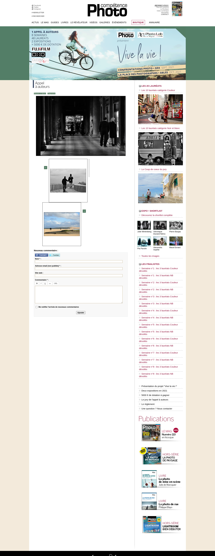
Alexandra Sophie (160, 243)
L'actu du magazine (160, 488)
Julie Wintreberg (143, 227)
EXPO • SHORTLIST (160, 207)
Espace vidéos (99, 503)
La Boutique (164, 9)
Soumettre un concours (161, 512)
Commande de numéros (162, 521)
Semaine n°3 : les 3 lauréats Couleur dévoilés (158, 272)
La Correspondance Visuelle (104, 497)
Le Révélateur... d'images (162, 490)
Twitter (36, 7)
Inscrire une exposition (161, 508)
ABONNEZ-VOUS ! (162, 5)
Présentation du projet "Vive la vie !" (157, 312)
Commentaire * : (42, 211)
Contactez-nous (40, 494)
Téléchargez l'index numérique (46, 490)
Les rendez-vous (159, 494)
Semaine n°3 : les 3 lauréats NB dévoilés (156, 275)
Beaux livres (157, 497)
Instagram (38, 9)
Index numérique (163, 11)
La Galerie (98, 492)
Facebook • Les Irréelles (73, 490)
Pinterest (68, 499)
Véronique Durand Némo (159, 228)
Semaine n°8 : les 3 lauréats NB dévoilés (156, 303)
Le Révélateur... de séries (162, 492)
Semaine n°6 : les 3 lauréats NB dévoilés (156, 292)
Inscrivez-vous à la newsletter (45, 492)
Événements (119, 22)
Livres (64, 22)
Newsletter (165, 12)
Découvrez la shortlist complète (152, 211)
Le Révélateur (78, 22)
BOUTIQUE (138, 22)
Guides (55, 22)
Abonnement (157, 523)
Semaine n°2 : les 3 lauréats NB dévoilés (156, 269)
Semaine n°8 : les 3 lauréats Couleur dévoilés (158, 301)
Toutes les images (147, 249)
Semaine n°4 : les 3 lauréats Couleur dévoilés (158, 278)
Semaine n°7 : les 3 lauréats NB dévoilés (156, 298)
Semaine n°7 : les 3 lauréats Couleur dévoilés (158, 295)
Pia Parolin (141, 244)
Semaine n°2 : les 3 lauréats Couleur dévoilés (158, 266)
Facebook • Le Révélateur (74, 488)
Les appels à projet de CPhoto (105, 488)
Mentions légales (41, 497)
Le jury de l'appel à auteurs (153, 321)
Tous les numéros (162, 7)
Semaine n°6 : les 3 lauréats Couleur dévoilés (158, 289)
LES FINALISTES (157, 256)
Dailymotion (69, 506)
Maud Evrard (174, 243)
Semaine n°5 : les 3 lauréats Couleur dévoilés (158, 283)
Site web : (39, 204)
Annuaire (154, 22)
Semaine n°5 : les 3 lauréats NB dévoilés (156, 286)
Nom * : (38, 190)
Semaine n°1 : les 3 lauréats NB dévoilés (156, 264)
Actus (35, 22)
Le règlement (146, 324)
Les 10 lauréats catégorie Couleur (153, 90)
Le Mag (45, 22)
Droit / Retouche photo (161, 528)
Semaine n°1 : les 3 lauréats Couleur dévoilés (158, 261)
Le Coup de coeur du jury (150, 166)
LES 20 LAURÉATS (159, 86)
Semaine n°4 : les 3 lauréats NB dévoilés (156, 281)
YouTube (68, 503)
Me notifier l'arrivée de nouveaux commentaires (59, 238)
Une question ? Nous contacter (154, 327)
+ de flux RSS (158, 501)
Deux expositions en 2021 (152, 315)
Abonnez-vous (40, 485)
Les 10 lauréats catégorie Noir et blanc (155, 127)
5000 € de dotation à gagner (153, 318)
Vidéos (93, 22)
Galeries (104, 22)
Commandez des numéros (44, 488)
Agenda (97, 499)
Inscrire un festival (159, 510)
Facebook (38, 5)
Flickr (67, 501)
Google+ (68, 494)
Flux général (157, 485)
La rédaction (157, 526)
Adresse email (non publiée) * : (48, 197)
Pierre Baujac (174, 227)
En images (98, 490)
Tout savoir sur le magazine (104, 485)
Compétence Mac (130, 485)
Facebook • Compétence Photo (76, 485)
